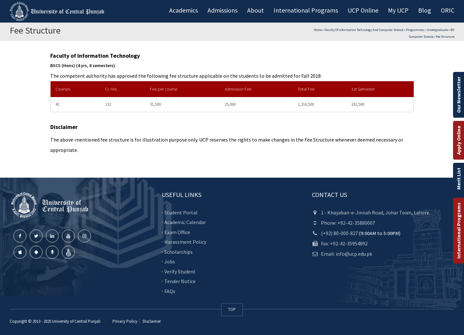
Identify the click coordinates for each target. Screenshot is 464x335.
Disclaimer (151, 321)
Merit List (458, 179)
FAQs (169, 291)
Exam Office (177, 232)
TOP (232, 309)
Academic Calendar (185, 222)
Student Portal (181, 212)
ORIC (447, 10)
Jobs (169, 261)
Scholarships (178, 252)
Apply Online (458, 140)
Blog (424, 10)
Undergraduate (437, 30)
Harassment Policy (185, 242)
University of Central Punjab (76, 321)
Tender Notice (180, 281)
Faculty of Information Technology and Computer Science (363, 30)
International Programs (458, 230)
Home (318, 30)
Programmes (415, 30)
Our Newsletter (458, 95)
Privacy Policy (124, 321)
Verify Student (180, 271)
